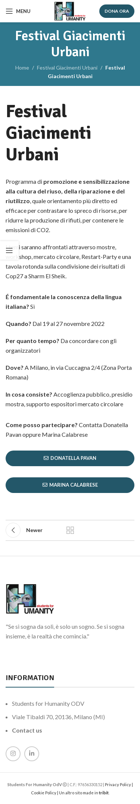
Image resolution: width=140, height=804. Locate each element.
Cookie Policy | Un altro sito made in (65, 792)
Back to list (70, 530)
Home (22, 67)
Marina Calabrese (70, 485)
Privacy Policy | (119, 784)
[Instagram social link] (13, 753)
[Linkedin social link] (31, 753)
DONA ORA (117, 11)
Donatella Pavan (70, 458)
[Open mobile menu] (18, 11)
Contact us (27, 730)
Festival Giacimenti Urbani (67, 67)
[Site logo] (70, 10)
